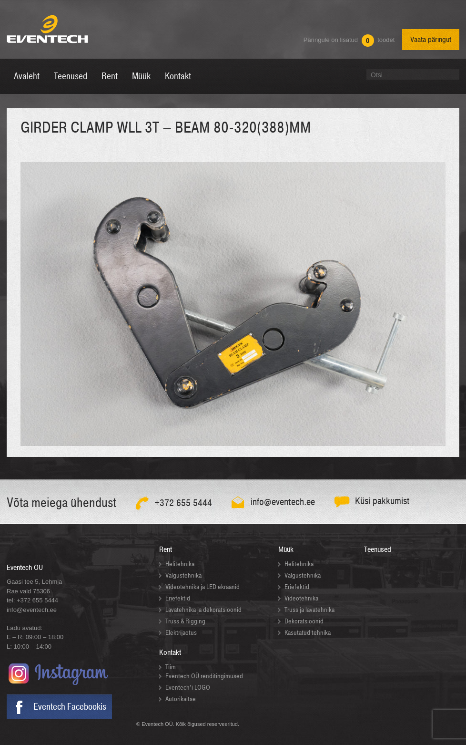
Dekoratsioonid (304, 621)
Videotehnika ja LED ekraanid (202, 586)
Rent (165, 549)
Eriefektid (177, 598)
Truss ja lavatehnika (309, 609)
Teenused (377, 549)
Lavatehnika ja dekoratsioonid (203, 609)
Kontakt (170, 652)
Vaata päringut (430, 39)
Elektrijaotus (181, 632)
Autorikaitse (180, 699)
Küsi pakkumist (382, 501)
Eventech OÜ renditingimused (204, 676)
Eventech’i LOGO (187, 687)
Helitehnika (179, 564)
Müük (286, 549)
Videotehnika (301, 598)
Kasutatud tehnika (307, 632)
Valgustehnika (183, 575)
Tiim (170, 667)
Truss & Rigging (185, 621)
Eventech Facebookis (69, 707)
